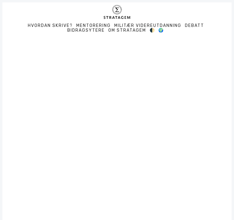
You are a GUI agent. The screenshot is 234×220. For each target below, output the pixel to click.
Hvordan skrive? (50, 26)
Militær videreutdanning (147, 26)
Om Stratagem (127, 30)
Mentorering (93, 26)
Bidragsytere (86, 30)
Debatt (194, 26)
